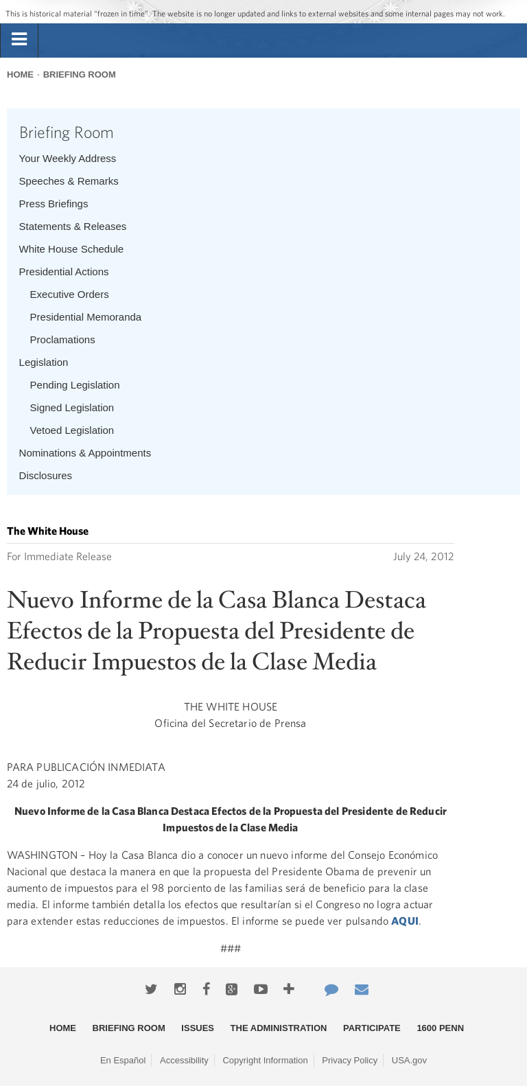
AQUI (405, 920)
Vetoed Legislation (72, 430)
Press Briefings (54, 203)
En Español (123, 1060)
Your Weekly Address (68, 158)
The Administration (279, 1028)
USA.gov (409, 1060)
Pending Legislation (75, 385)
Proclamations (62, 339)
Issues (197, 1028)
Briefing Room (79, 74)
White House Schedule (71, 249)
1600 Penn (440, 1028)
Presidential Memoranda (86, 317)
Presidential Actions (64, 271)
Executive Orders (69, 294)
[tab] (19, 40)
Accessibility (184, 1060)
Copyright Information (264, 1060)
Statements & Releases (73, 226)
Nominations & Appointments (85, 453)
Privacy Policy (349, 1060)
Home (20, 74)
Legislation (44, 362)
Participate (372, 1028)
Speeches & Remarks (69, 181)
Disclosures (46, 475)
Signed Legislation (72, 407)
